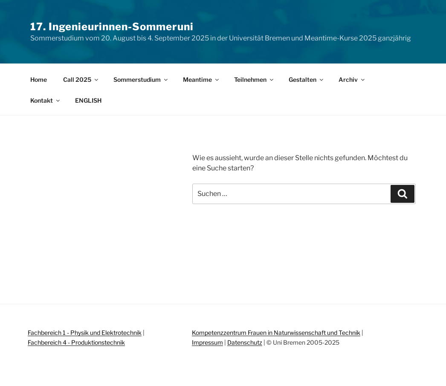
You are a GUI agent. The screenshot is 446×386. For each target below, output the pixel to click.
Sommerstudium (141, 79)
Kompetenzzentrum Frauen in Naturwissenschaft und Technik (276, 332)
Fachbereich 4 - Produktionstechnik (76, 342)
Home (38, 79)
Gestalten (306, 79)
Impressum (207, 342)
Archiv (352, 79)
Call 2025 (81, 79)
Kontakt (45, 100)
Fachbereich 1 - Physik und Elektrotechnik (85, 332)
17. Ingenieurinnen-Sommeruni (112, 26)
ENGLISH (88, 100)
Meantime (201, 79)
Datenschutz (244, 342)
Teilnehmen (254, 79)
